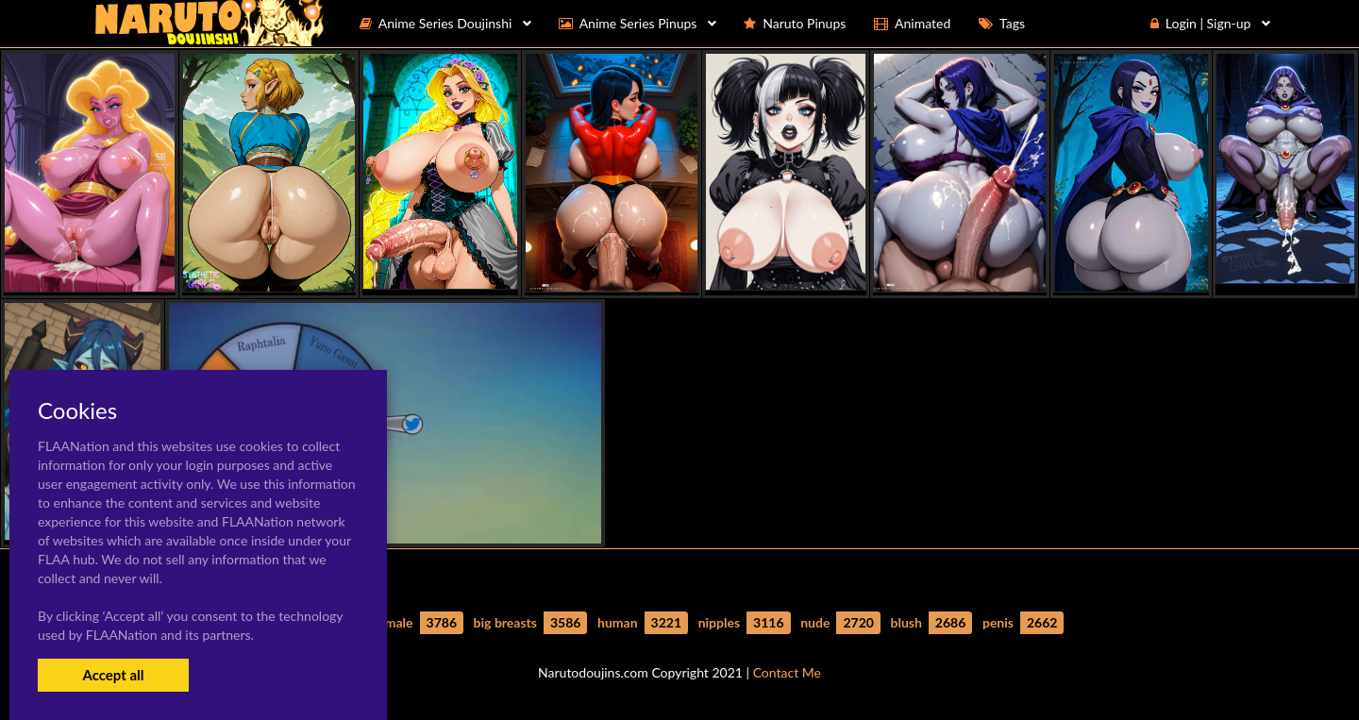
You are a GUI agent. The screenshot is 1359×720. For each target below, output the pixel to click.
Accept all (112, 674)
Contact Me (787, 672)
